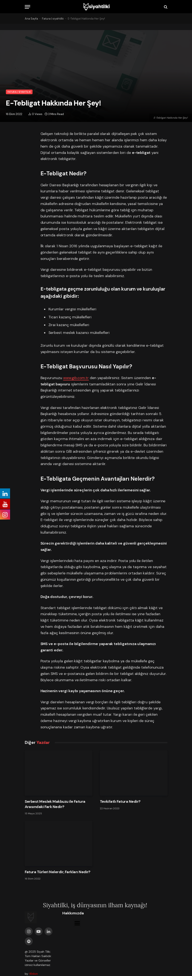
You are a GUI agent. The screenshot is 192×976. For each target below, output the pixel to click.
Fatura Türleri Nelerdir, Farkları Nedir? (57, 871)
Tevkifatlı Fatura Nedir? (120, 801)
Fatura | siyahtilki (53, 18)
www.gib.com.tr (76, 378)
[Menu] (27, 7)
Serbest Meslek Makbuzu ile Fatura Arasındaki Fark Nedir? (55, 804)
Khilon (34, 974)
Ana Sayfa (31, 18)
